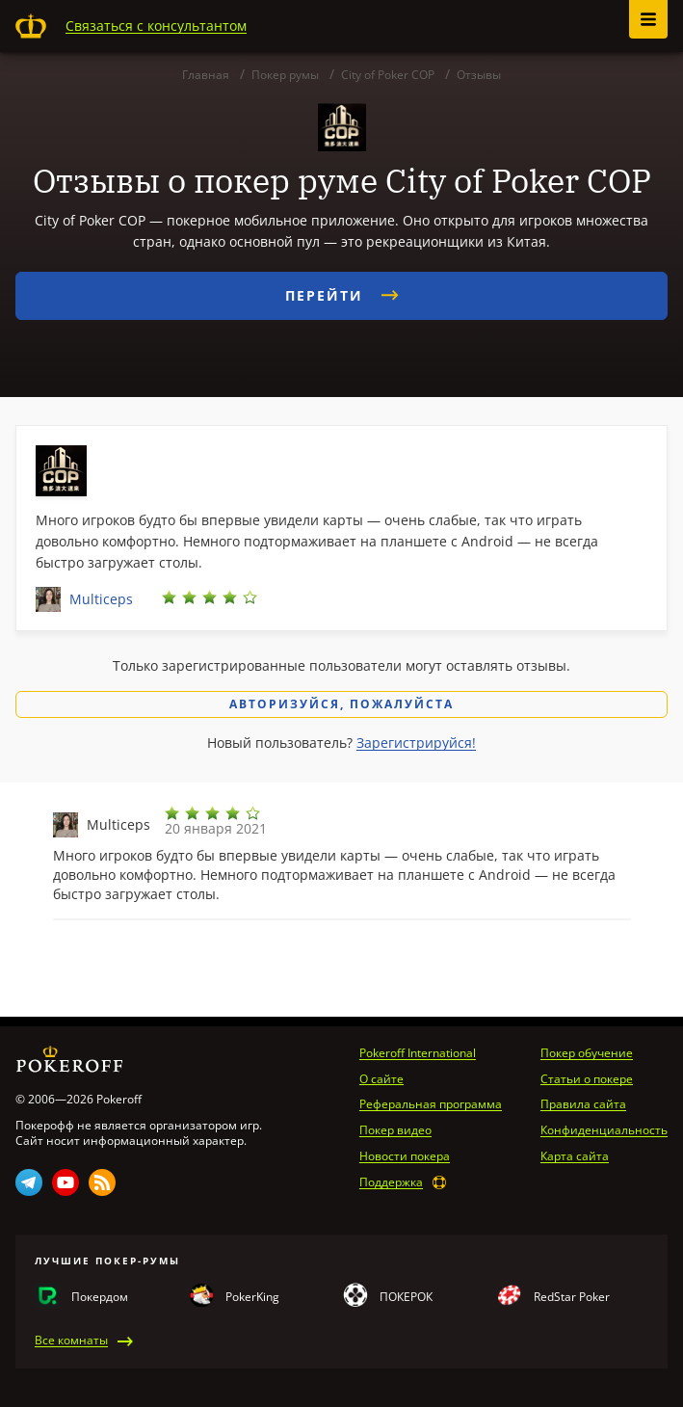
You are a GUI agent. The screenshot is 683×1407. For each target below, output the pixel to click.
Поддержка (391, 1182)
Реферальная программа (430, 1104)
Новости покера (404, 1156)
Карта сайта (574, 1156)
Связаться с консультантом (156, 25)
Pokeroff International (417, 1053)
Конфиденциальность (604, 1130)
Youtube (65, 1182)
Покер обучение (586, 1053)
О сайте (381, 1079)
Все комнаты (71, 1340)
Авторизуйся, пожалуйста (341, 704)
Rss (102, 1182)
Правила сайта (583, 1104)
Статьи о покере (586, 1079)
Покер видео (395, 1130)
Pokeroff (30, 26)
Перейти (342, 295)
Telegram (28, 1182)
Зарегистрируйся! (416, 742)
